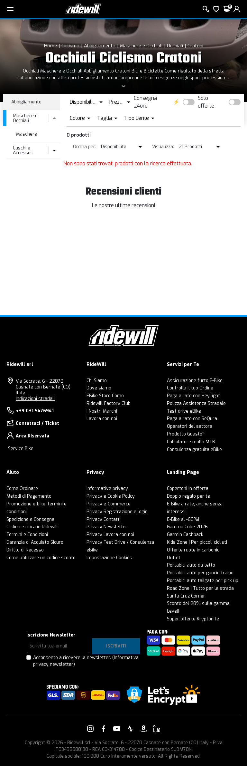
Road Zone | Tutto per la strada (200, 588)
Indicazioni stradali (35, 399)
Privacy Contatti (104, 519)
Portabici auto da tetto (191, 565)
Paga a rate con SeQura (192, 419)
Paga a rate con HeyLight (193, 396)
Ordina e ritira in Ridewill (32, 527)
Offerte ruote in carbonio (193, 550)
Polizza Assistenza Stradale (196, 403)
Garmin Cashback (185, 534)
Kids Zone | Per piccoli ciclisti (197, 542)
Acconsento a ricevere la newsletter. (86, 661)
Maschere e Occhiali (141, 46)
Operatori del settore (189, 426)
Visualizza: (163, 147)
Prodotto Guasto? (186, 434)
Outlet (173, 558)
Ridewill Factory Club (109, 403)
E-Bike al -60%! (183, 519)
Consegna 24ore (145, 102)
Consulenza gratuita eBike (194, 449)
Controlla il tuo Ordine (190, 388)
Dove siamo (99, 388)
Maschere (26, 134)
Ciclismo (70, 46)
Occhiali (175, 46)
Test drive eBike (184, 411)
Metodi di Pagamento (28, 496)
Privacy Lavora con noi (110, 534)
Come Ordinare (22, 488)
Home (50, 46)
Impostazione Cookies (109, 558)
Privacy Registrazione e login (117, 512)
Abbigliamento (99, 46)
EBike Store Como (105, 396)
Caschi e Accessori (23, 150)
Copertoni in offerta (187, 488)
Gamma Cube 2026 (187, 527)
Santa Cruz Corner (186, 596)
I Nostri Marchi (102, 411)
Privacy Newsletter (107, 527)
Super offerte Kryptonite (193, 619)
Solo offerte (206, 102)
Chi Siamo (97, 381)
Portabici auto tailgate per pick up (202, 581)
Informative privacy (107, 488)
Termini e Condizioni (27, 534)
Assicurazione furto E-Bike (195, 381)
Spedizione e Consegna (30, 519)
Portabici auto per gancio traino (200, 573)
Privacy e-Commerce (109, 504)
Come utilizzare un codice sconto (41, 558)
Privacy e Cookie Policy (111, 496)
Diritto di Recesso (25, 550)
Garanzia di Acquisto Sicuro (34, 542)
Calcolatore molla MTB (191, 442)
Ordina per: (84, 147)
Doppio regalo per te (188, 496)
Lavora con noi (102, 419)
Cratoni (195, 46)
